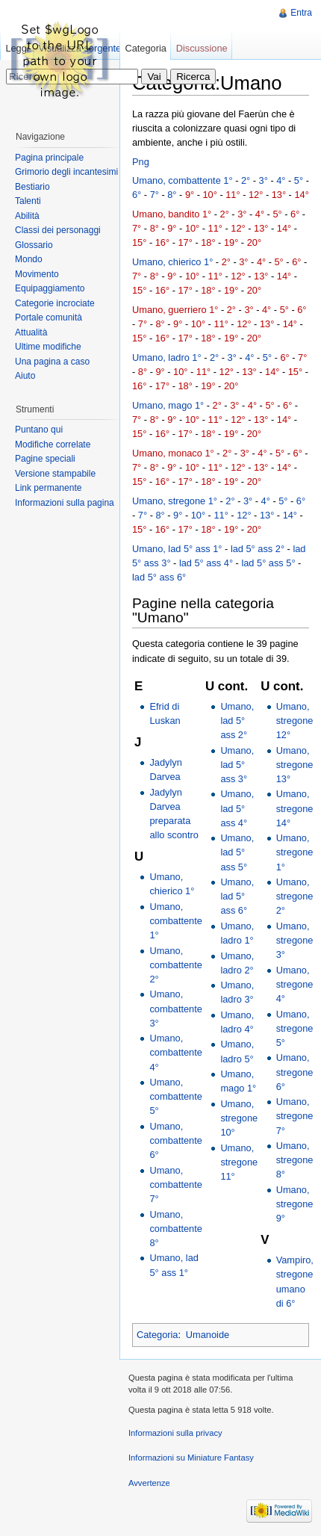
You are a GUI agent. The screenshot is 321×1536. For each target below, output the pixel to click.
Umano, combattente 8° (175, 1228)
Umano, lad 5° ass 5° (237, 852)
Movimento (37, 274)
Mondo (29, 259)
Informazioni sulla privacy (175, 1432)
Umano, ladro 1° (167, 357)
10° (210, 194)
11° (232, 194)
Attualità (31, 332)
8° (171, 194)
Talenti (28, 201)
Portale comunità (48, 317)
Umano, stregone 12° (295, 720)
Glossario (34, 245)
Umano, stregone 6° (295, 1071)
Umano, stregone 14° (295, 808)
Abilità (27, 216)
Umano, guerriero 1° (175, 309)
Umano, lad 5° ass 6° (237, 896)
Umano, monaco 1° (173, 453)
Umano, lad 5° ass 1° (177, 548)
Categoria (157, 1334)
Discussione (202, 48)
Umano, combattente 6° (175, 1140)
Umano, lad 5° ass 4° (237, 808)
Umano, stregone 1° (174, 501)
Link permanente (48, 488)
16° (162, 242)
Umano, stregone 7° (295, 1116)
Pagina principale (49, 157)
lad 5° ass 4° (206, 563)
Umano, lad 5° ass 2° (237, 720)
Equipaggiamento (49, 288)
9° (189, 194)
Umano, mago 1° (168, 405)
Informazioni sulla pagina (64, 503)
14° (301, 194)
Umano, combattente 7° (175, 1184)
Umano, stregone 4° (295, 984)
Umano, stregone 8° (295, 1160)
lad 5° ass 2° (257, 548)
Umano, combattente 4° (175, 1052)
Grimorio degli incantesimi (66, 172)
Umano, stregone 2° (295, 896)
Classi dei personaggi (58, 230)
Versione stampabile (55, 473)
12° (256, 194)
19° (231, 242)
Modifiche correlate (52, 444)
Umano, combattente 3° (175, 1008)
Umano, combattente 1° (182, 180)
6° (136, 194)
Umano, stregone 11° (239, 1162)
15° (139, 242)
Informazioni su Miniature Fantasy (191, 1457)
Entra (301, 12)
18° (208, 242)
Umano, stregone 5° (295, 1028)
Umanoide (207, 1334)
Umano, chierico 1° (172, 261)
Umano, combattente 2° (175, 965)
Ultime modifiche (48, 346)
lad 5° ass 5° (268, 563)
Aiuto (25, 376)
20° (254, 242)
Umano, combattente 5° (175, 1096)
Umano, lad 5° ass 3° (237, 764)
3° (263, 180)
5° (298, 180)
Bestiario (32, 187)
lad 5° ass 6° (159, 577)
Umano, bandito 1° (171, 214)
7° (154, 194)
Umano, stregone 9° (295, 1204)
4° (280, 180)
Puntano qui (39, 429)
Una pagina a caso (52, 361)
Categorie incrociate (55, 303)
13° (279, 194)
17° (185, 242)
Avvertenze (149, 1482)
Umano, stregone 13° (295, 764)
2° (245, 180)
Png (140, 161)
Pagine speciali (45, 458)
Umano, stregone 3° (295, 940)
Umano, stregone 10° (239, 1118)
